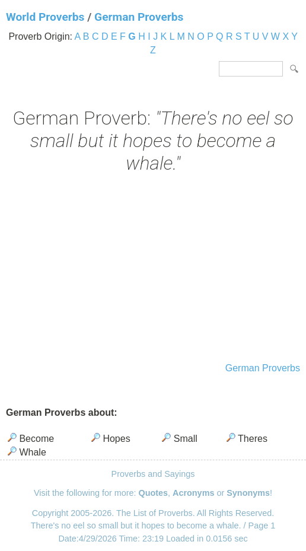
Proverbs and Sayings (153, 474)
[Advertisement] (153, 269)
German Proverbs (138, 17)
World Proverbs (45, 17)
